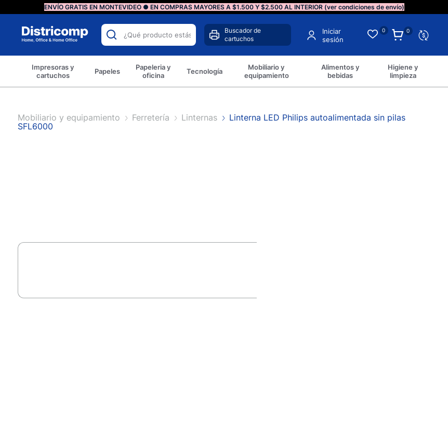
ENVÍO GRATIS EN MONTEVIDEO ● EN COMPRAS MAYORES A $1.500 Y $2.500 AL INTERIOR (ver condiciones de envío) (224, 7)
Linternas (200, 117)
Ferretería (152, 117)
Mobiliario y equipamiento (70, 117)
